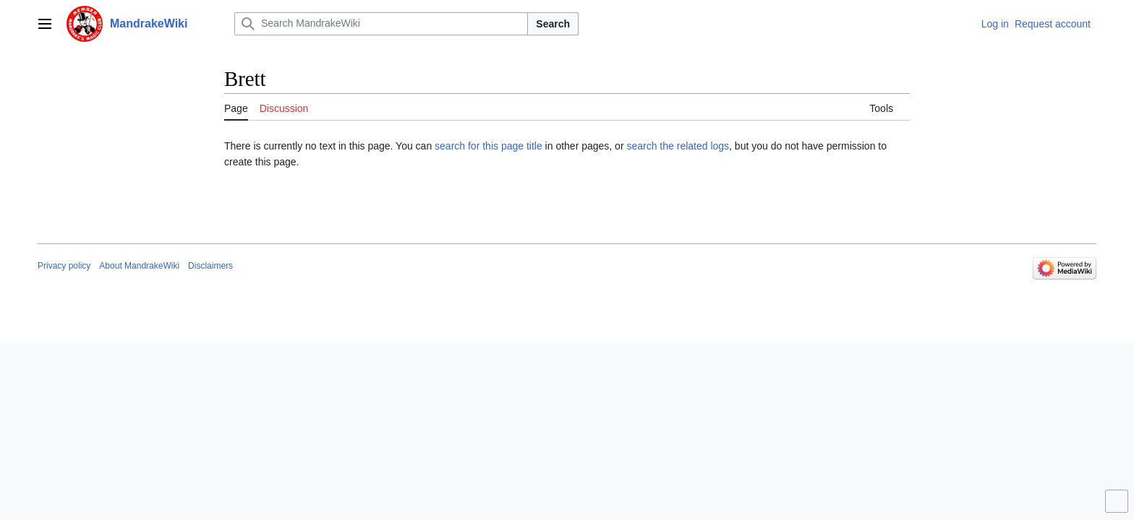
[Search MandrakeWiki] (381, 23)
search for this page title (488, 146)
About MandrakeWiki (139, 266)
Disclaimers (210, 266)
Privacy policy (64, 266)
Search (553, 24)
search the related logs (677, 146)
